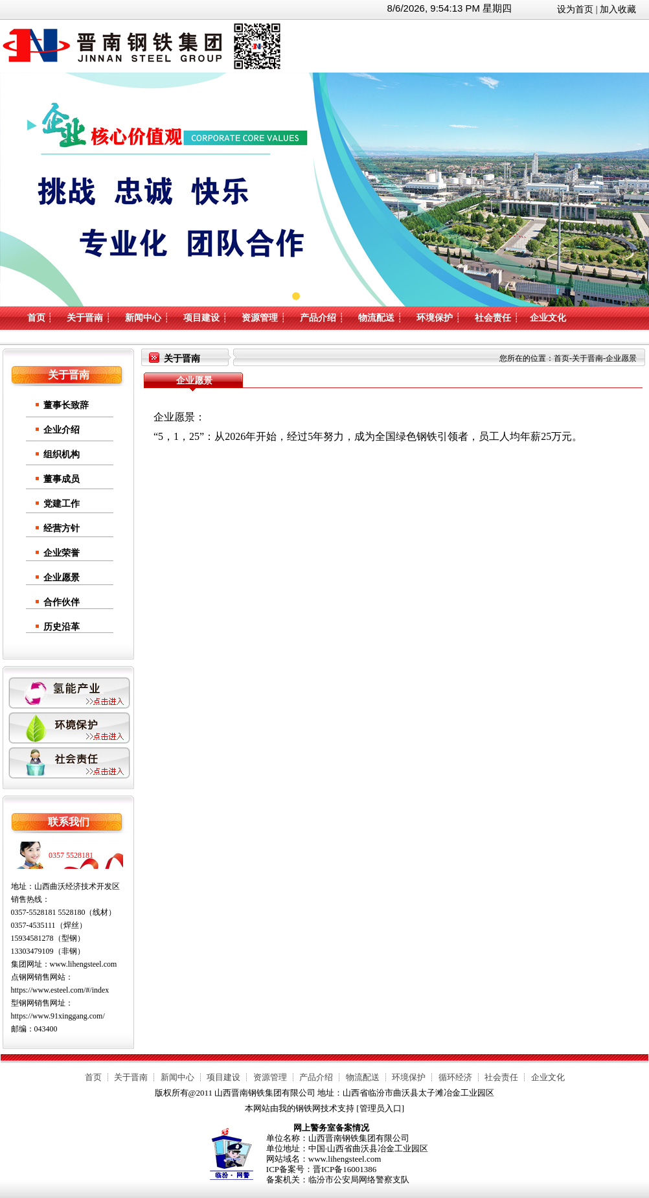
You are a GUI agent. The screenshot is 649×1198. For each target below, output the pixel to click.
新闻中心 (143, 318)
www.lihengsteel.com (83, 964)
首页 (36, 318)
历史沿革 (61, 627)
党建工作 (61, 504)
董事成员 (61, 479)
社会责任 (493, 318)
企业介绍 (61, 430)
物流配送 (376, 318)
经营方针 (61, 528)
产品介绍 (318, 318)
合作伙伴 (61, 602)
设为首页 (575, 9)
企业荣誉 (61, 553)
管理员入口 (380, 1108)
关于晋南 (85, 318)
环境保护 (434, 318)
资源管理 (260, 318)
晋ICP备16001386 (344, 1169)
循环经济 (455, 1077)
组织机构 (61, 454)
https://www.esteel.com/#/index (60, 990)
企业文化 (548, 318)
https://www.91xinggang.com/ (58, 1015)
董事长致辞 (66, 405)
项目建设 (201, 318)
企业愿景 (61, 577)
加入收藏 (618, 9)
